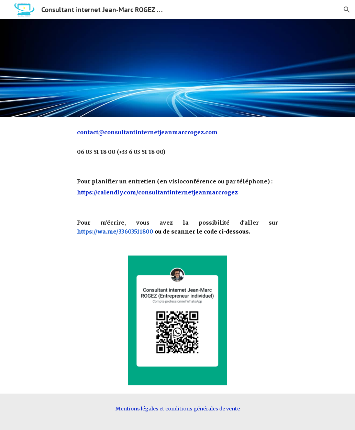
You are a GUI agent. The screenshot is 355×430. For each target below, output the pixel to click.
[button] (347, 9)
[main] (177, 142)
